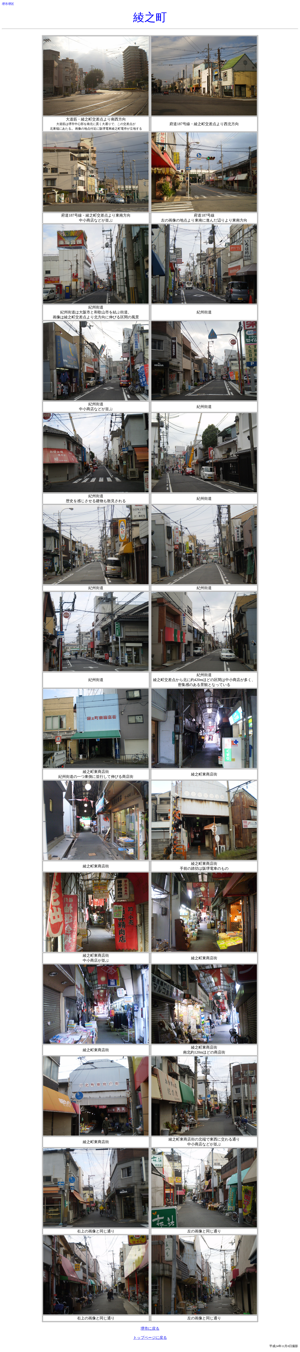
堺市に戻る (150, 1328)
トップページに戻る (150, 1338)
